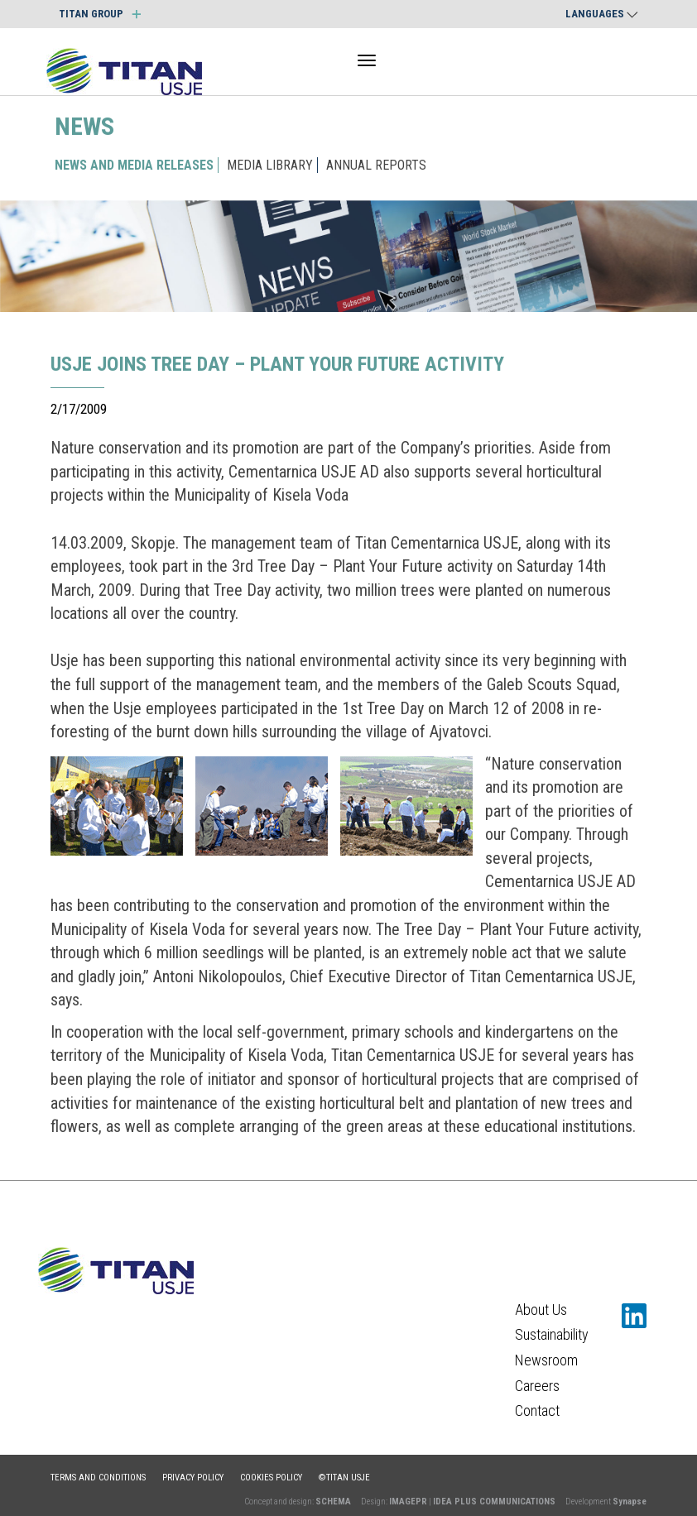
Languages (601, 13)
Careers (537, 1385)
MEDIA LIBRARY (270, 165)
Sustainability (552, 1334)
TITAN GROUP (100, 13)
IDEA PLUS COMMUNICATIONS (494, 1501)
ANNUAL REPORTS (376, 165)
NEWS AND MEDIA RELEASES (134, 165)
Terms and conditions (98, 1477)
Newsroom (546, 1360)
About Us (541, 1309)
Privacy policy (193, 1477)
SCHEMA (333, 1501)
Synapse (630, 1501)
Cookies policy (271, 1477)
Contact (537, 1410)
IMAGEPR (408, 1501)
